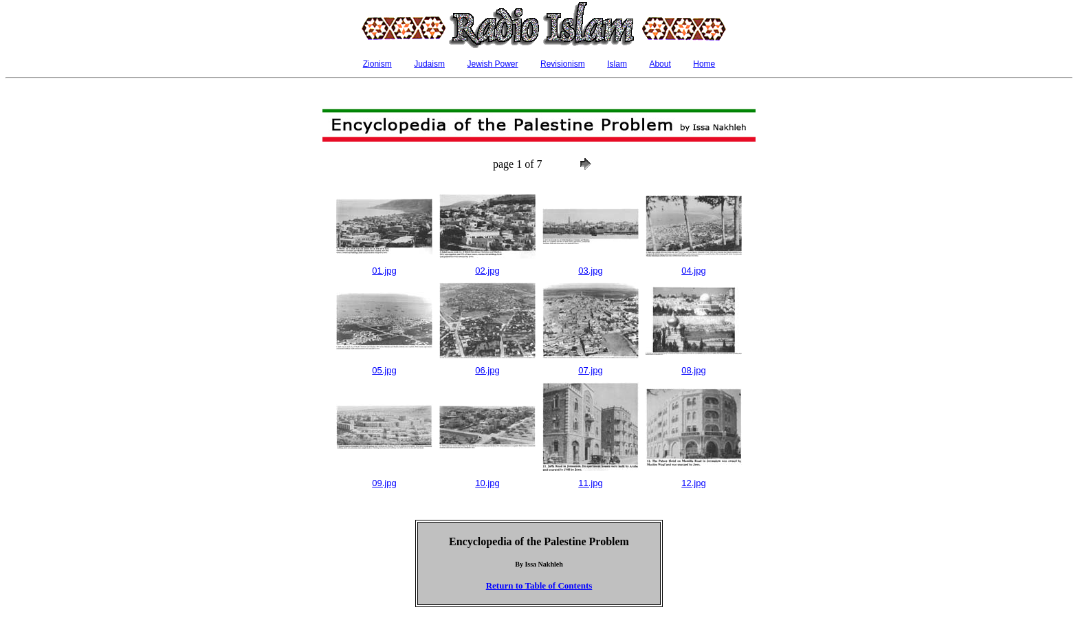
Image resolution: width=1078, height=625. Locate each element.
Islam (617, 64)
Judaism (429, 64)
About (659, 64)
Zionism (377, 64)
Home (704, 64)
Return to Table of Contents (539, 585)
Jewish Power (492, 64)
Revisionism (562, 64)
